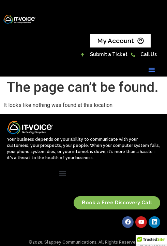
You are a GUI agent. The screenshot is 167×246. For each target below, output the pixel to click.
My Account (120, 40)
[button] (152, 70)
